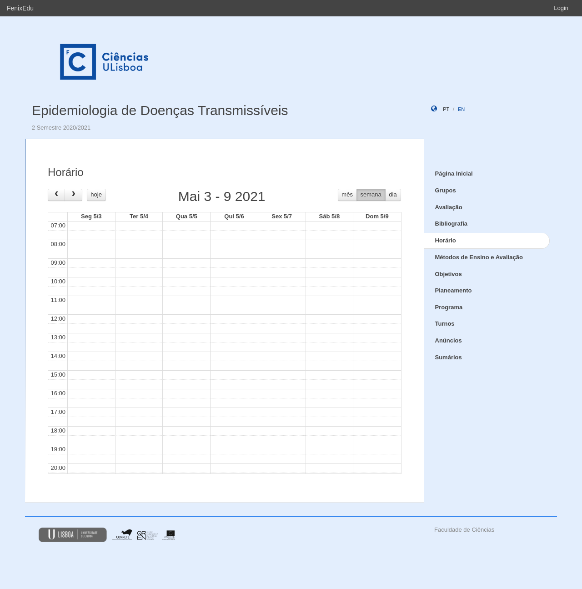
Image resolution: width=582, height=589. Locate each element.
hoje (96, 194)
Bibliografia (451, 223)
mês (347, 194)
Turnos (445, 323)
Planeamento (453, 290)
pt (446, 109)
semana (371, 194)
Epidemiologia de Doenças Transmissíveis (160, 110)
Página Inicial (454, 173)
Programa (449, 307)
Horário (445, 240)
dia (392, 194)
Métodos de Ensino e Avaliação (479, 257)
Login (561, 8)
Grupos (445, 190)
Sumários (448, 357)
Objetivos (448, 274)
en (461, 109)
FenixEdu (20, 8)
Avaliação (448, 207)
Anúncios (448, 340)
